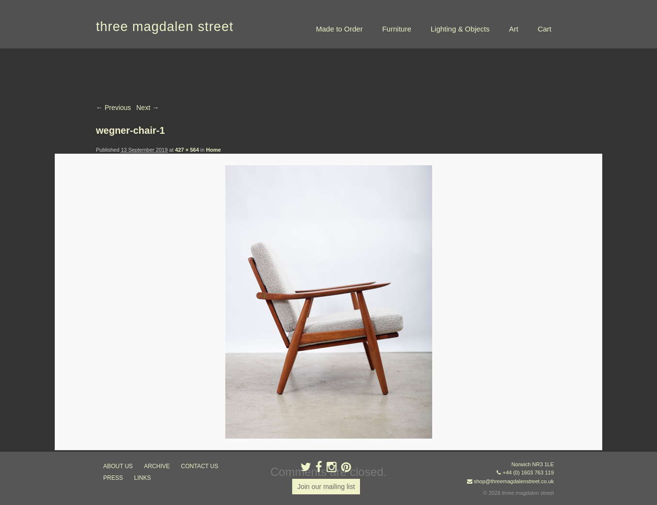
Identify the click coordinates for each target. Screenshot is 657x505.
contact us (200, 466)
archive (157, 466)
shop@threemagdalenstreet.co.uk (514, 481)
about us (118, 466)
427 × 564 (187, 150)
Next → (147, 107)
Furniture (396, 29)
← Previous (113, 107)
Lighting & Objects (460, 29)
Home (213, 150)
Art (513, 29)
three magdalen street (165, 26)
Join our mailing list (326, 486)
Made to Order (339, 29)
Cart (544, 29)
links (142, 477)
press (113, 477)
